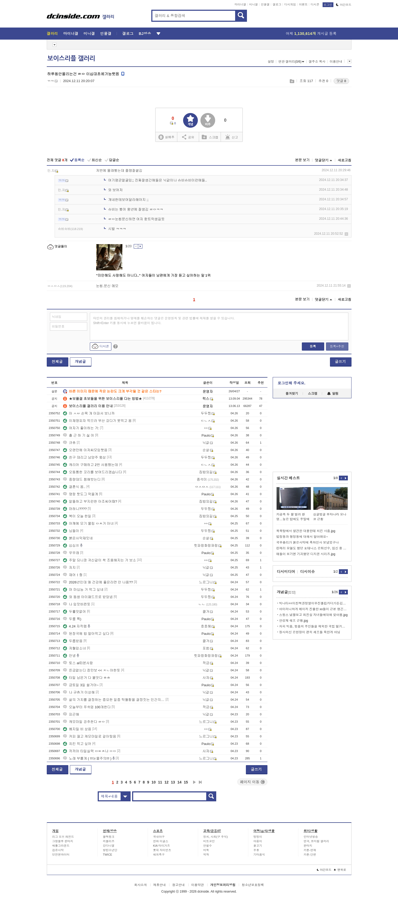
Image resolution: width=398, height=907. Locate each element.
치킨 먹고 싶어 (77, 744)
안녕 (69, 656)
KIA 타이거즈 (161, 845)
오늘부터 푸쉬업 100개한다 (87, 707)
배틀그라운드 (61, 845)
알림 (332, 393)
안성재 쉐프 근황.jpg (293, 620)
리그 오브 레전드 (63, 836)
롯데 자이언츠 (162, 850)
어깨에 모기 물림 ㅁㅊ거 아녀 (88, 523)
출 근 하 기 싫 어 (78, 435)
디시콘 (315, 4)
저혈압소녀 (74, 648)
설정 (271, 61)
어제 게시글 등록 (311, 33)
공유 (188, 136)
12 (166, 782)
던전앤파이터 (61, 854)
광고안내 (178, 885)
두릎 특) (72, 619)
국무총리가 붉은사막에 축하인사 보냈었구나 (307, 542)
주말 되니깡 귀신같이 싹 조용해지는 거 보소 (99, 560)
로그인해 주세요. (292, 383)
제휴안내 (159, 885)
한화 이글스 (160, 841)
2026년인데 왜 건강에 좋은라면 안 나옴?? (98, 582)
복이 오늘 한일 (77, 516)
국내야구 (159, 836)
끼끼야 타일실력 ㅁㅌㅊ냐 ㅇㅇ (89, 751)
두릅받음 (72, 641)
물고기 (258, 845)
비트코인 (209, 841)
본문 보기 (302, 160)
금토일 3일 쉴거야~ (81, 685)
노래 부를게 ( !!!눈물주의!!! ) (87, 758)
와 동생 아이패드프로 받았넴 (88, 597)
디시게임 (290, 4)
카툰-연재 (310, 850)
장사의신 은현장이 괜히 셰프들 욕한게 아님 (309, 632)
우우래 (71, 553)
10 (154, 782)
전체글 (57, 361)
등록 (313, 346)
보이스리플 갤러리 (71, 58)
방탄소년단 (110, 850)
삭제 (346, 234)
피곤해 (71, 714)
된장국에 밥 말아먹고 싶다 (86, 634)
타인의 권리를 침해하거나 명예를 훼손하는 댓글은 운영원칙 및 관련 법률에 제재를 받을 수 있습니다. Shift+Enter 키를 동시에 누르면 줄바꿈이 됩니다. (164, 320)
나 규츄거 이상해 (79, 692)
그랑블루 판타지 (62, 841)
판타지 (308, 845)
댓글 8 (341, 81)
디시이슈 (307, 572)
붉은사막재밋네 (78, 538)
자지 (69, 568)
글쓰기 (340, 361)
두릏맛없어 (74, 612)
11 (160, 782)
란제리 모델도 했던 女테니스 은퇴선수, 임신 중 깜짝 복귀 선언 (312, 548)
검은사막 (58, 850)
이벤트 (303, 4)
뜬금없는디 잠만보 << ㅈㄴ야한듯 (91, 670)
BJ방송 (145, 33)
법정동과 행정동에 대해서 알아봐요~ (302, 537)
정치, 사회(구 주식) (215, 836)
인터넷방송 (311, 836)
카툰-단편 (310, 854)
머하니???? (75, 509)
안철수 (207, 845)
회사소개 (140, 885)
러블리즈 (109, 841)
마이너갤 (240, 4)
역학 (206, 854)
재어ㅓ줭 (72, 575)
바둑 (206, 850)
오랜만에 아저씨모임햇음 (85, 450)
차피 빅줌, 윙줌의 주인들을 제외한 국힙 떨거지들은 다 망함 (313, 626)
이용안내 (336, 61)
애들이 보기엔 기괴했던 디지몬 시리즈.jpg (305, 554)
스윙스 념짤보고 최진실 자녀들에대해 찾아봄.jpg (313, 615)
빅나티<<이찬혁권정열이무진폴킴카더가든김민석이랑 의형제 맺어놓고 (313, 603)
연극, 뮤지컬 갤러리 (316, 841)
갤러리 (52, 33)
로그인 (328, 4)
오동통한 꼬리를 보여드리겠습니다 (92, 472)
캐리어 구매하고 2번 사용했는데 (90, 465)
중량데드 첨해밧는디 (82, 479)
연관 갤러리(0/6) (291, 61)
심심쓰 (71, 546)
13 (173, 782)
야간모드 (344, 4)
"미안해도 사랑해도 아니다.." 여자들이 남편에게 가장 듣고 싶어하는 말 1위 (153, 275)
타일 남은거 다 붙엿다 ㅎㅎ (86, 678)
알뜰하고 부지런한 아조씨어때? (90, 501)
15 (186, 782)
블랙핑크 (109, 836)
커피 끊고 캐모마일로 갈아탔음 (89, 736)
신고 (231, 136)
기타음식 (259, 854)
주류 (256, 850)
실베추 (166, 137)
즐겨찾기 (292, 393)
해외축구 (159, 854)
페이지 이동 (252, 782)
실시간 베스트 (288, 478)
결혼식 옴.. (74, 487)
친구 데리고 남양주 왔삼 (84, 457)
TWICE (107, 854)
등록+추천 (337, 346)
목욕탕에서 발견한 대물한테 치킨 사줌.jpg (305, 531)
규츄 (69, 443)
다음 (194, 782)
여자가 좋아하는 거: (81, 428)
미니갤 (253, 4)
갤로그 (277, 4)
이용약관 (197, 885)
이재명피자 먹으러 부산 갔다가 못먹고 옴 (97, 421)
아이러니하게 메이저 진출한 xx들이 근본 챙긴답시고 (313, 609)
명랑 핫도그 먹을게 (80, 494)
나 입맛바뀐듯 (76, 604)
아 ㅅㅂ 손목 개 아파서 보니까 (89, 413)
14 (179, 782)
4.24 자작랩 (75, 626)
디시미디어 (286, 572)
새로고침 (345, 160)
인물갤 (265, 4)
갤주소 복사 (317, 61)
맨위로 (340, 869)
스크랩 (291, 81)
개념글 (80, 361)
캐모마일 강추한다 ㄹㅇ (84, 722)
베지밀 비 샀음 (77, 729)
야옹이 (258, 841)
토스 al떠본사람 (78, 663)
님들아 (71, 531)
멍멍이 (258, 836)
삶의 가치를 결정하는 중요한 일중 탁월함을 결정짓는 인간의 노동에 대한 (113, 700)
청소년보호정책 (253, 885)
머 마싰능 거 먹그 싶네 (83, 590)
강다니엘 (109, 845)
